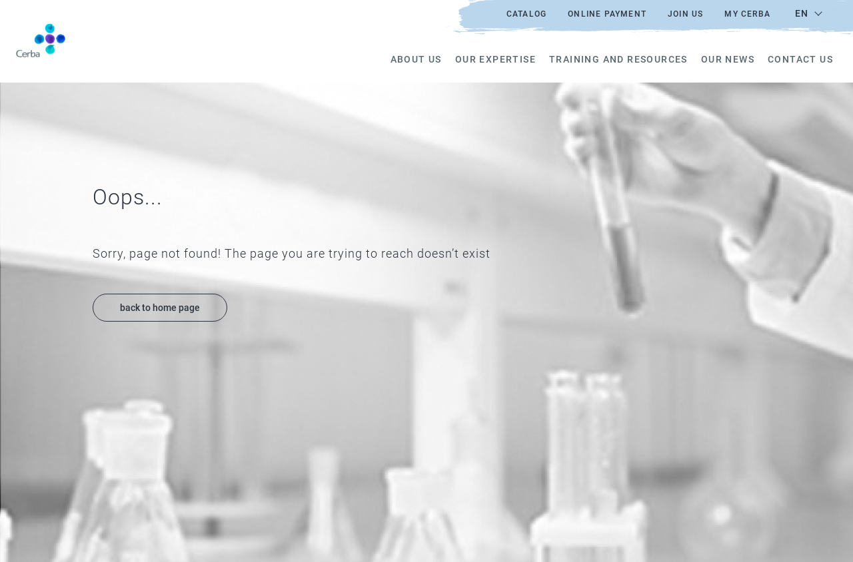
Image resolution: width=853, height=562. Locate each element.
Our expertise (495, 59)
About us (416, 59)
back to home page (160, 307)
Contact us (800, 59)
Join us (685, 14)
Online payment (607, 14)
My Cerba (747, 14)
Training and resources (618, 59)
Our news (727, 59)
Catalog (526, 14)
